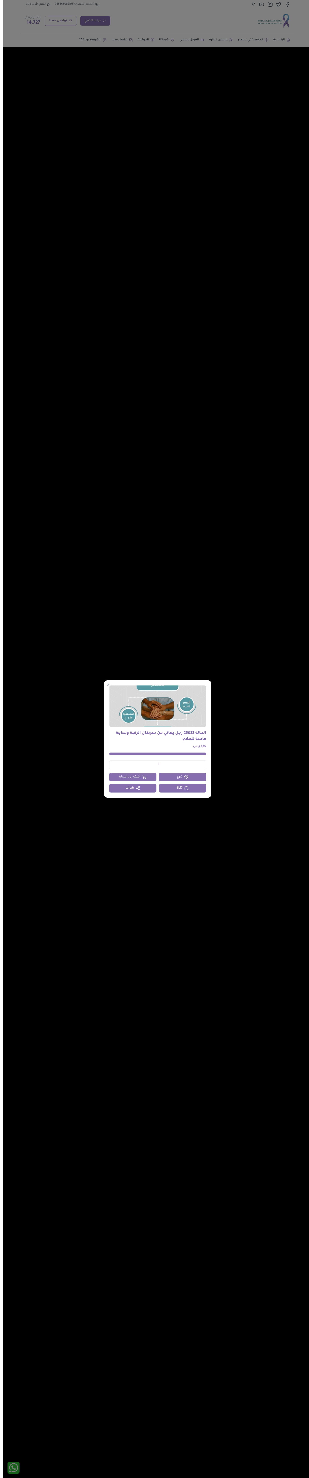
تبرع (179, 777)
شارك (129, 788)
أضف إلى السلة (129, 777)
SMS (179, 788)
